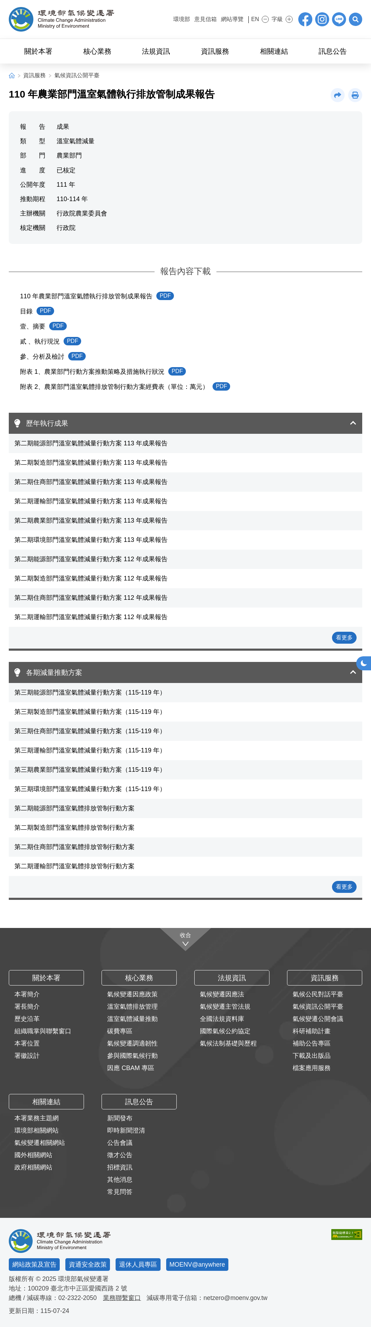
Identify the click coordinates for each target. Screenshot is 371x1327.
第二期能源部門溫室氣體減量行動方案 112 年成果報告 (91, 559)
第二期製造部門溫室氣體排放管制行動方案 (74, 827)
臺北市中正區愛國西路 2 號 (89, 1288)
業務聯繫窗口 (123, 1297)
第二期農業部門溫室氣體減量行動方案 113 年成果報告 (91, 520)
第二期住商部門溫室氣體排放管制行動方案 (74, 846)
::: (163, 18)
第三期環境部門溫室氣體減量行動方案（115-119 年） (90, 788)
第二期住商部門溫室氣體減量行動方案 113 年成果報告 (91, 481)
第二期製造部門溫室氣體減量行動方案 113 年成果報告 (91, 462)
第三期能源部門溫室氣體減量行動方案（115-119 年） (90, 692)
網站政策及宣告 (34, 1264)
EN (252, 19)
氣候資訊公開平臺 (76, 75)
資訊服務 (34, 75)
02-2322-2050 (78, 1297)
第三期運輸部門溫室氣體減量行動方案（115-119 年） (90, 750)
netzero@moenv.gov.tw (237, 1297)
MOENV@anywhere (197, 1264)
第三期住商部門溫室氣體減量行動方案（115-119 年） (90, 731)
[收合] (185, 939)
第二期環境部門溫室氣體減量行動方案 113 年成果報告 (91, 539)
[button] (355, 19)
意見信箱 (200, 19)
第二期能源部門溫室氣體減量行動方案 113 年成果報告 (91, 443)
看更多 (344, 638)
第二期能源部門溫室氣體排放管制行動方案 (74, 808)
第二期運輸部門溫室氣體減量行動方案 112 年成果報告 (91, 617)
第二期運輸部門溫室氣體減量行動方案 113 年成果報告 (91, 501)
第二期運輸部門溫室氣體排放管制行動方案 (74, 866)
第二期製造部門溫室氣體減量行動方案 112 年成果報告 (91, 578)
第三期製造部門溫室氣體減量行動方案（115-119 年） (90, 711)
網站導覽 (227, 19)
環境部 (176, 19)
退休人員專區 (138, 1264)
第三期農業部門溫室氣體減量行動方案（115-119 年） (90, 769)
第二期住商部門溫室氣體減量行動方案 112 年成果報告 (91, 597)
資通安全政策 (88, 1264)
